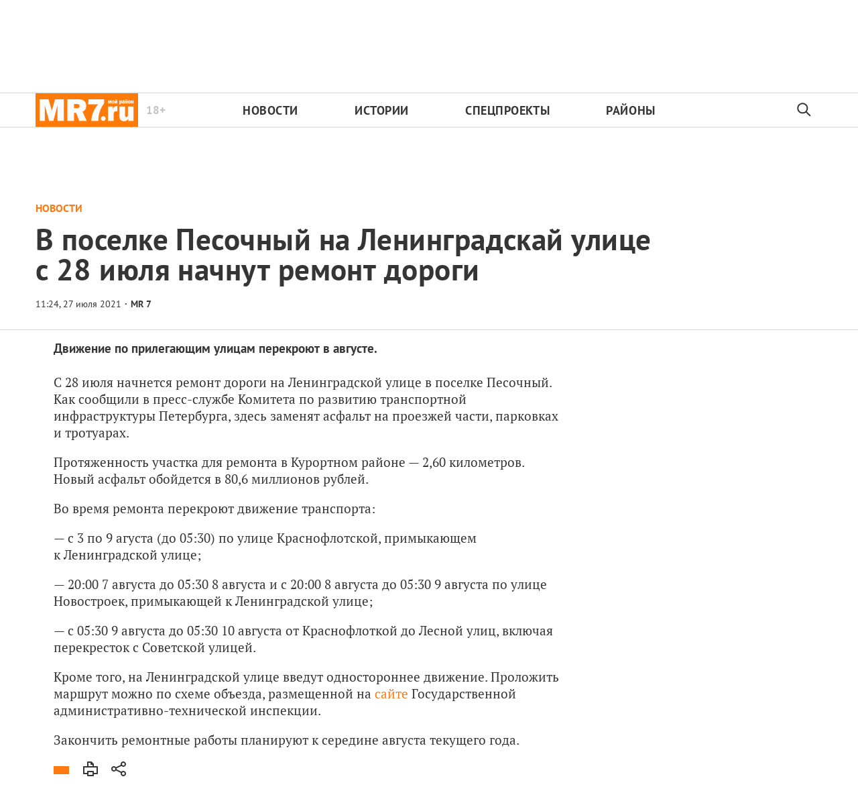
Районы (630, 110)
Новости (270, 110)
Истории (382, 110)
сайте (391, 693)
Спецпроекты (507, 110)
